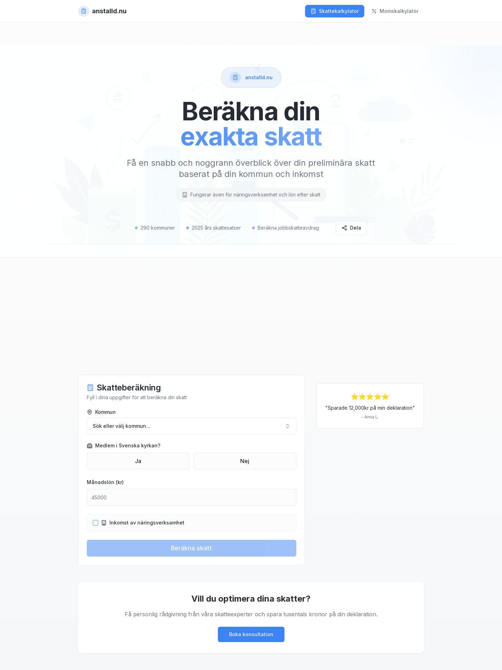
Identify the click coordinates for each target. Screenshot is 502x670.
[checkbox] (95, 523)
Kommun (101, 412)
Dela (351, 228)
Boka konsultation (251, 634)
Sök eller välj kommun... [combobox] (191, 426)
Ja (138, 460)
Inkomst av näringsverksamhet (142, 523)
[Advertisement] (251, 323)
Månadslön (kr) (105, 482)
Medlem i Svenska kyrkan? (123, 445)
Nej (244, 460)
